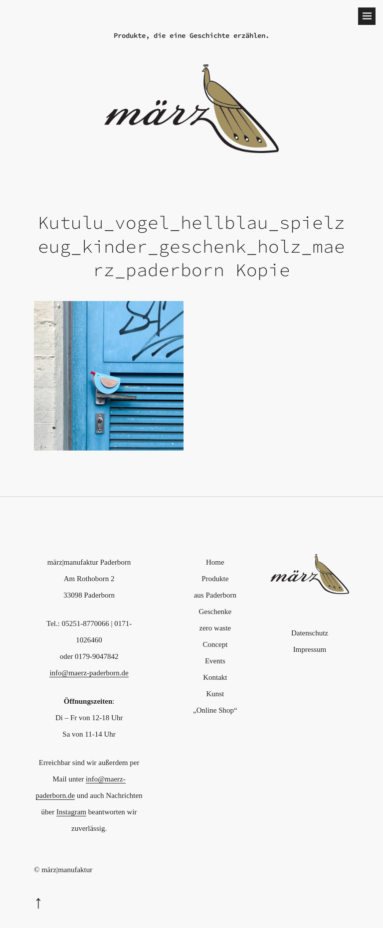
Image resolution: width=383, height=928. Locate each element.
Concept (214, 644)
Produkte (214, 579)
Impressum (310, 649)
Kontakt (215, 677)
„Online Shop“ (215, 710)
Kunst (215, 694)
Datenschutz (309, 633)
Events (215, 661)
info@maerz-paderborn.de (88, 673)
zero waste (215, 628)
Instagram (71, 812)
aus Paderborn (215, 595)
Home (215, 562)
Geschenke (214, 612)
